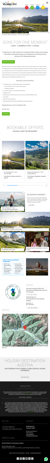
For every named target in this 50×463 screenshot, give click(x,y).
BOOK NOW (5, 113)
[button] (26, 7)
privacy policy (30, 411)
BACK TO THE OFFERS (8, 61)
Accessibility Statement (35, 453)
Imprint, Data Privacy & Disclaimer (17, 453)
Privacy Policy (28, 393)
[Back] (3, 185)
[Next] (46, 185)
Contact (27, 453)
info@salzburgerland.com (32, 435)
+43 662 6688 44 (30, 434)
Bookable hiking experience (9, 34)
